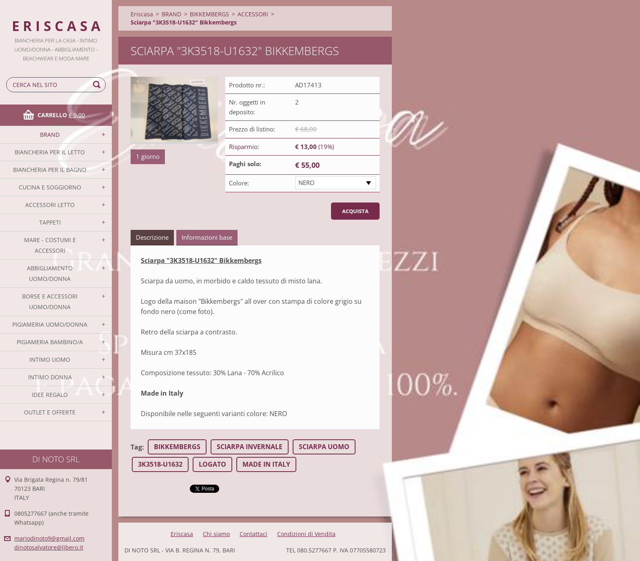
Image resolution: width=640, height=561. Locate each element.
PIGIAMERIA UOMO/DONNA (49, 324)
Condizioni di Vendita (306, 534)
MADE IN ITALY (266, 464)
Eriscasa (142, 14)
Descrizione (152, 237)
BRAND (50, 134)
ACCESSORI (253, 14)
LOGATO (212, 464)
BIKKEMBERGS (209, 14)
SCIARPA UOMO (324, 446)
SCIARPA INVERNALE (249, 446)
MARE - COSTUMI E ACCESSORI (50, 245)
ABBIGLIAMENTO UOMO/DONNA (50, 273)
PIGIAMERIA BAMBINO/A (50, 342)
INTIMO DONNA (50, 377)
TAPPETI (50, 222)
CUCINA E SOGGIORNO (50, 187)
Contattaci (253, 534)
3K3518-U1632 (160, 464)
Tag (136, 447)
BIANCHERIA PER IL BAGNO (50, 170)
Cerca (98, 85)
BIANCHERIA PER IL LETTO (50, 152)
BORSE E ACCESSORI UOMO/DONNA (50, 301)
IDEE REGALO (50, 394)
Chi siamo (216, 534)
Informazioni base (207, 237)
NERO (306, 182)
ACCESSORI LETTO (50, 205)
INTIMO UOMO (49, 359)
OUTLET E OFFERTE (50, 412)
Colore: (239, 183)
